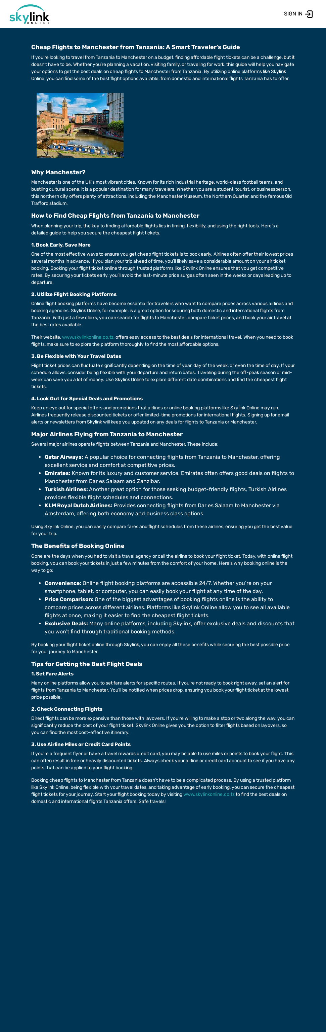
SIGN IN (299, 13)
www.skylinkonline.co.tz (209, 794)
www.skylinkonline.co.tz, (88, 337)
